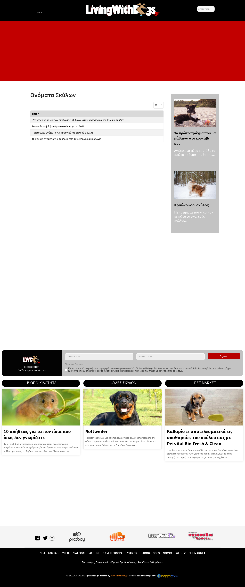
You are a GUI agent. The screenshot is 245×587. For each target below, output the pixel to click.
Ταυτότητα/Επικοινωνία (95, 562)
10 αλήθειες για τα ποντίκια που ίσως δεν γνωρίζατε (37, 434)
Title (36, 113)
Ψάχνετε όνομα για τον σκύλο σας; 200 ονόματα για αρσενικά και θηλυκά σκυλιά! (78, 120)
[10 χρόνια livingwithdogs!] (122, 9)
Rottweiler (96, 431)
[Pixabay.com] (77, 536)
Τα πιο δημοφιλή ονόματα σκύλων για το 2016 (58, 126)
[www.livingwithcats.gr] (161, 535)
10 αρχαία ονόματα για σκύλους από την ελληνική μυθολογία (66, 139)
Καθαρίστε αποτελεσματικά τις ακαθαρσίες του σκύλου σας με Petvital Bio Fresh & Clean (199, 437)
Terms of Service (74, 364)
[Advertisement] (122, 51)
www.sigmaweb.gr (118, 575)
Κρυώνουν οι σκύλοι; (191, 205)
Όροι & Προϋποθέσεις (123, 562)
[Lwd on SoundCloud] (117, 536)
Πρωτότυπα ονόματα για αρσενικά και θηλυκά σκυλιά (62, 132)
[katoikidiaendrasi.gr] (200, 536)
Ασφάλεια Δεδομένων (150, 562)
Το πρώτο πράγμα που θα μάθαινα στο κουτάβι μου (195, 138)
